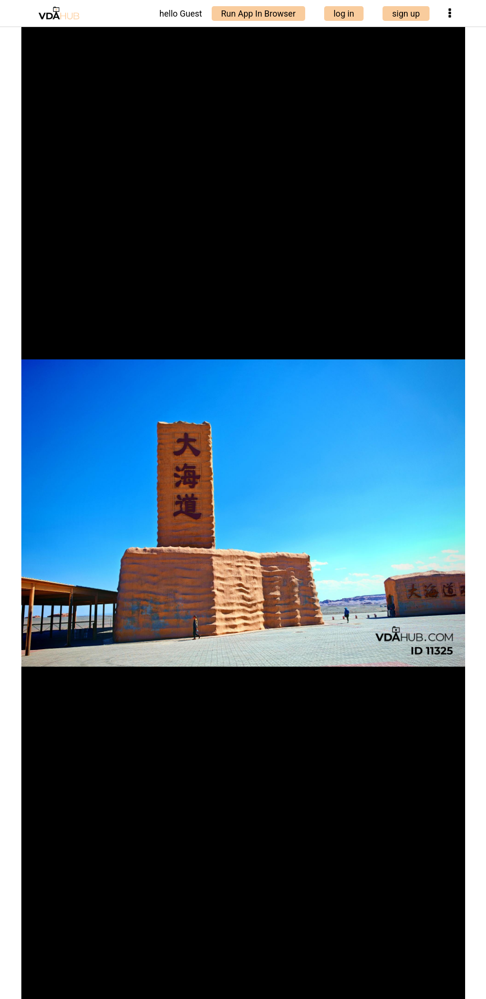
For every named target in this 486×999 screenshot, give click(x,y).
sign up (406, 13)
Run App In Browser (258, 13)
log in (344, 13)
